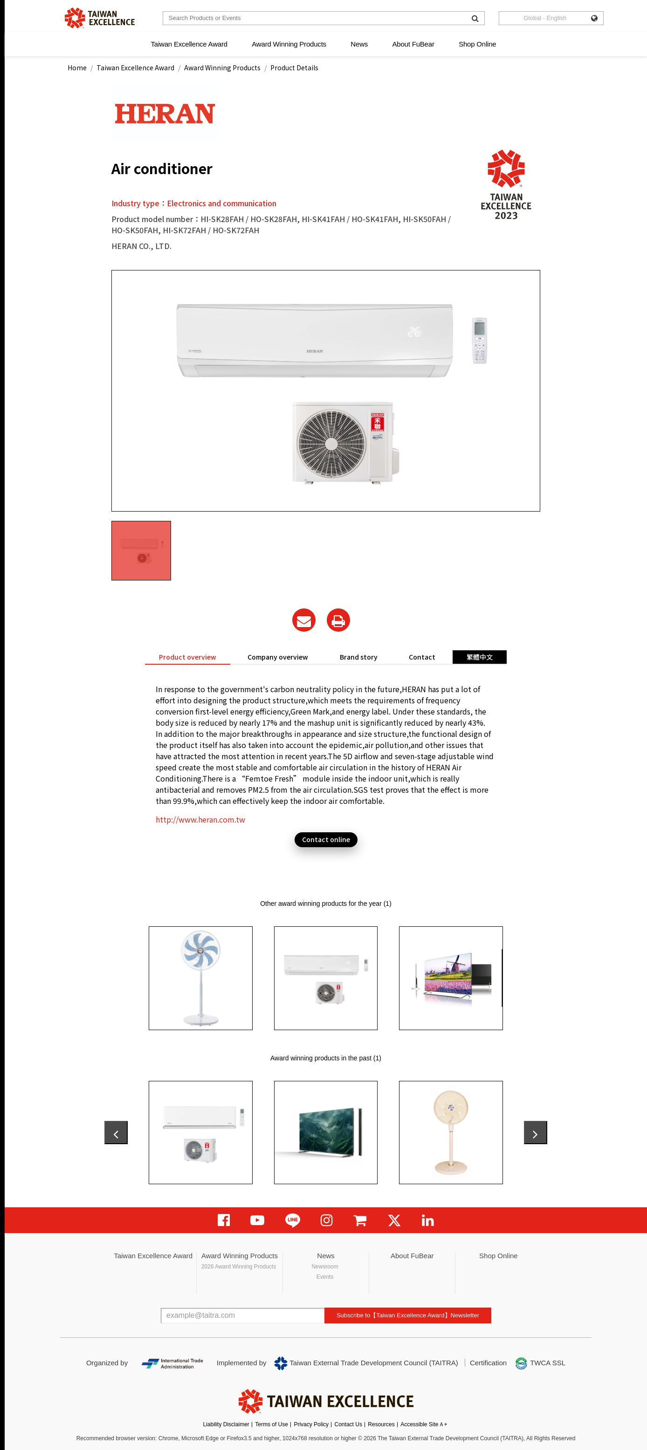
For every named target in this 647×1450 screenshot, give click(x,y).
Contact (422, 656)
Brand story (359, 656)
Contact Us (348, 1424)
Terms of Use (271, 1424)
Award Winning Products (289, 44)
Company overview (278, 656)
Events (325, 1277)
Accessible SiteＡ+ (423, 1424)
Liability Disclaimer (226, 1424)
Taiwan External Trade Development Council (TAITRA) (366, 1363)
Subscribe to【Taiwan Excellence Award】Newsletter (408, 1315)
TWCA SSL (539, 1363)
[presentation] (116, 1132)
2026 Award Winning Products (238, 1266)
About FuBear (413, 44)
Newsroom (324, 1266)
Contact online (326, 839)
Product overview (187, 656)
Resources (381, 1424)
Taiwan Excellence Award (189, 44)
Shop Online (477, 44)
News (359, 44)
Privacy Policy (311, 1424)
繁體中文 (480, 656)
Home (77, 67)
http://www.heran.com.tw (200, 819)
